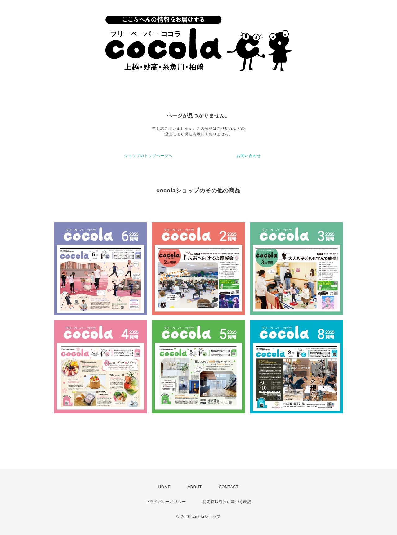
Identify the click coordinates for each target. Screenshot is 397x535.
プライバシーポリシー (166, 502)
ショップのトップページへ (148, 156)
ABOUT (195, 487)
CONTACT (229, 487)
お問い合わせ (249, 156)
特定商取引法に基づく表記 (227, 502)
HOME (164, 487)
